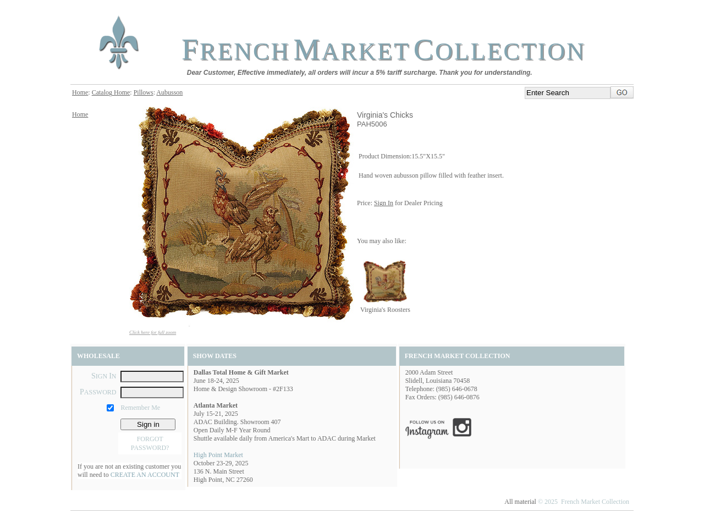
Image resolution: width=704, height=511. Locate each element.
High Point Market (218, 455)
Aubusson (169, 92)
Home (80, 92)
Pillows (143, 92)
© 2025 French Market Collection (583, 501)
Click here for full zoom (152, 332)
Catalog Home (111, 92)
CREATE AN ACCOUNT (145, 475)
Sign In (383, 203)
